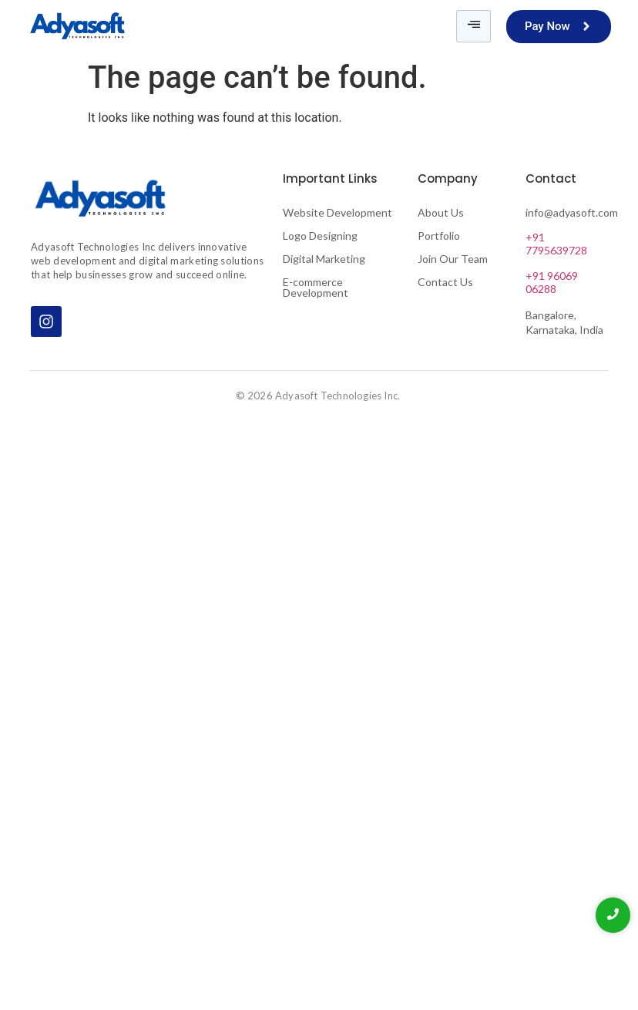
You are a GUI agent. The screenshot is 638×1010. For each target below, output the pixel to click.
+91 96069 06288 (552, 282)
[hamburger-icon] (473, 26)
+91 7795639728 (556, 244)
